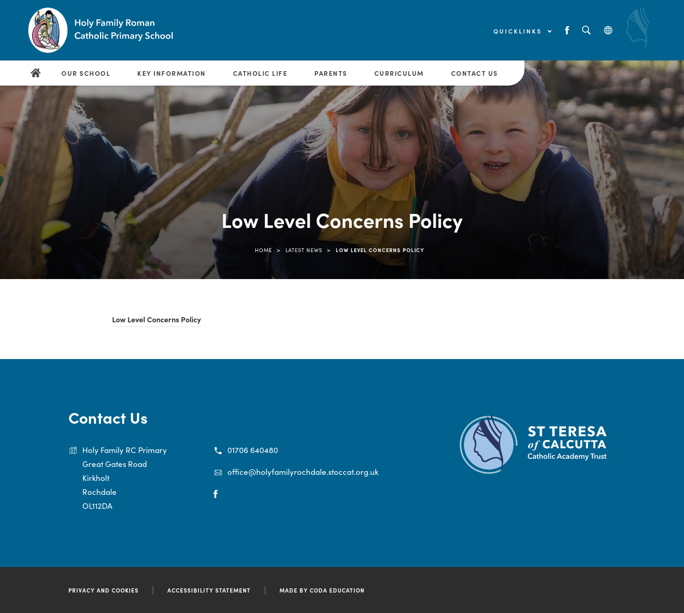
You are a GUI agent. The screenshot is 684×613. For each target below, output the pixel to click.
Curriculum (399, 73)
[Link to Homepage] (102, 30)
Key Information (171, 73)
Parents (330, 73)
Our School (85, 73)
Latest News (304, 249)
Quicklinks (522, 31)
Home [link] (263, 249)
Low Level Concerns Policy (156, 319)
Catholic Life (260, 73)
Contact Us (474, 73)
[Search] (586, 30)
